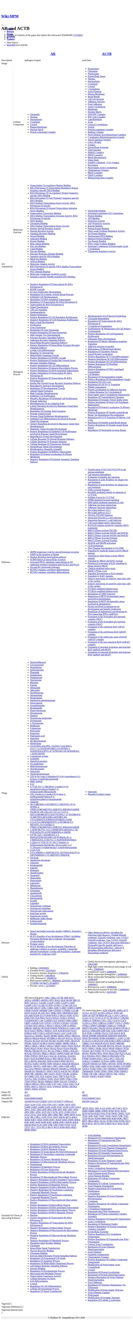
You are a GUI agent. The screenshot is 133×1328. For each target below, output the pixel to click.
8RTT (125, 1118)
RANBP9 (40, 1058)
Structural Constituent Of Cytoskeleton (105, 213)
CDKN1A (86, 1020)
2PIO (39, 1109)
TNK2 (69, 1079)
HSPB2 (95, 1038)
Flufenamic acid (37, 736)
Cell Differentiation (39, 1281)
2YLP (27, 1115)
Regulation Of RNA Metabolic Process (47, 1149)
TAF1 (55, 1076)
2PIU (65, 1109)
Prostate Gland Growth (40, 414)
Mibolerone (35, 885)
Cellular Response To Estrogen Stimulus (48, 441)
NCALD (126, 1046)
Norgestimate (36, 698)
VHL (115, 1074)
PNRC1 (58, 1051)
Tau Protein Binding (97, 241)
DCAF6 (41, 1013)
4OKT (62, 1122)
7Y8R (120, 1116)
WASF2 (93, 1076)
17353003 (77, 35)
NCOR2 (60, 1041)
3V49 (43, 1117)
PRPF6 (60, 1053)
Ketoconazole (36, 703)
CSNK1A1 (111, 1025)
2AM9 (27, 1107)
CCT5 (103, 1018)
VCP (77, 1084)
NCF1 (85, 1048)
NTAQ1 (85, 1051)
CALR (50, 1003)
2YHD (67, 1112)
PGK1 (40, 1048)
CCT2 (91, 1018)
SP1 (70, 1071)
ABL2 (53, 998)
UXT (54, 1084)
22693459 (75, 980)
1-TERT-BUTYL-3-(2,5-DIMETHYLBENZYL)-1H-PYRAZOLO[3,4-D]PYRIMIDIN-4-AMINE (54, 831)
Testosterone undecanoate (41, 911)
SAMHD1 (96, 1061)
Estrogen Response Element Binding (46, 254)
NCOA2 (77, 1038)
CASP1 (57, 1003)
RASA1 (48, 1058)
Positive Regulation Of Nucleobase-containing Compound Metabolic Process (51, 1196)
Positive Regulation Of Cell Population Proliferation (54, 317)
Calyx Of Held (94, 142)
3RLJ (32, 1117)
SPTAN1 (112, 1063)
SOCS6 (64, 1071)
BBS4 (101, 1015)
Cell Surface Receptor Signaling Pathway (49, 1266)
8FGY (50, 1127)
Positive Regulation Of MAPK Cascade (48, 358)
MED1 (68, 1036)
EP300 (48, 1015)
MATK (47, 1036)
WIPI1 (27, 1086)
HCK (35, 1025)
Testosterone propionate (41, 718)
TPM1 (104, 1071)
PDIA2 (114, 1051)
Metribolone (35, 743)
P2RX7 (98, 1051)
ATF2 (51, 1000)
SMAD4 (54, 1069)
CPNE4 (93, 1025)
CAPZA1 (123, 1015)
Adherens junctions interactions (102, 505)
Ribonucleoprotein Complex (101, 178)
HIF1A (66, 1025)
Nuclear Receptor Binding (42, 1251)
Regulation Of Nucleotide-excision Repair (107, 430)
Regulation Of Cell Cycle (99, 382)
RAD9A (72, 1056)
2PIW (75, 1109)
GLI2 (54, 1020)
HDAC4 (58, 1025)
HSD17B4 (87, 1038)
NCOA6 (44, 1041)
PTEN (76, 1053)
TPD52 (33, 1081)
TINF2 (99, 1069)
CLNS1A (86, 1023)
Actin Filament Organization (101, 1186)
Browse (10, 31)
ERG (108, 1031)
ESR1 (69, 1015)
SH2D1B (66, 1063)
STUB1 (65, 1074)
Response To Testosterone (42, 353)
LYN (74, 1033)
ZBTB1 (65, 1086)
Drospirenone (36, 713)
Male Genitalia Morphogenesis (44, 393)
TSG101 (63, 1081)
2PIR (54, 1109)
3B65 (50, 1115)
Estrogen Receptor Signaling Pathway (47, 337)
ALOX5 (101, 1013)
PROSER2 (115, 1056)
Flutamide (34, 672)
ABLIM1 (112, 1010)
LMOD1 (126, 1041)
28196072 (44, 983)
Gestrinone (35, 890)
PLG (84, 1056)
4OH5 (64, 1120)
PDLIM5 (122, 1051)
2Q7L (61, 1112)
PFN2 (105, 1053)
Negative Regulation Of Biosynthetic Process (50, 1228)
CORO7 (110, 1023)
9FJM (84, 1126)
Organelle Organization (98, 1254)
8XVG (97, 1123)
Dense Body (93, 160)
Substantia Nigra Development (102, 339)
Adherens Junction (96, 101)
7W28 (108, 1116)
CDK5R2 (124, 1018)
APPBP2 (36, 1000)
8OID (114, 1118)
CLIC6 (123, 1020)
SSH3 (103, 1066)
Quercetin (92, 791)
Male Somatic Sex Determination (45, 335)
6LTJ (125, 1108)
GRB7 (75, 1020)
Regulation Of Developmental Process (47, 1271)
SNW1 (50, 1071)
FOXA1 (56, 1018)
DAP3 (27, 1013)
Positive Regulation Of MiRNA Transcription (50, 452)
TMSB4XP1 (122, 1069)
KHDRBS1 (111, 1038)
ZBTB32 (73, 1086)
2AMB (41, 1107)
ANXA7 (109, 1013)
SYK (42, 1076)
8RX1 (96, 1121)
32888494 (98, 969)
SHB (44, 1066)
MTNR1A (86, 1046)
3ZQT (55, 1117)
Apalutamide (36, 893)
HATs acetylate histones (99, 490)
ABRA (120, 1010)
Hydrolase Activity (96, 221)
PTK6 (27, 1056)
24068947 (92, 984)
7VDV (101, 1116)
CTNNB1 (66, 1010)
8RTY (85, 1121)
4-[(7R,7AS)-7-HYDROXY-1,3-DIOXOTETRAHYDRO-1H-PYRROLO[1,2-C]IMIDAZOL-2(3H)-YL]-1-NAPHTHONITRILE (53, 837)
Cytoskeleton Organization (100, 326)
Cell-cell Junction (96, 99)
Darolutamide (36, 898)
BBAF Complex (95, 173)
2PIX (26, 1112)
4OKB (56, 1122)
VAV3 (71, 1084)
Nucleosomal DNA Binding (100, 236)
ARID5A (44, 1000)
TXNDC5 (72, 1081)
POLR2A (91, 1056)
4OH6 (71, 1120)
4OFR (46, 1120)
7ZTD (85, 1118)
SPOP (27, 1074)
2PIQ (49, 1109)
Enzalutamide (36, 865)
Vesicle (91, 127)
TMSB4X (112, 1069)
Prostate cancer (37, 944)
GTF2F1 (48, 1023)
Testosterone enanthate (40, 908)
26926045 (43, 968)
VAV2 (65, 1084)
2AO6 (47, 1107)
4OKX (75, 1122)
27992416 (63, 973)
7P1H (84, 1116)
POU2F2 (28, 1053)
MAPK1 (39, 1036)
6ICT (114, 1108)
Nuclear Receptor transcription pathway (48, 557)
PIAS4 (66, 1048)
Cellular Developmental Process (44, 1289)
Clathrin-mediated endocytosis (101, 568)
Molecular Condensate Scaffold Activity (48, 274)
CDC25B (28, 1008)
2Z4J (39, 1115)
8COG (91, 1118)
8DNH (98, 1118)
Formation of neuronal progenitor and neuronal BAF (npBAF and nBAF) (109, 648)
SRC (32, 1074)
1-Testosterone (36, 723)
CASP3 (64, 1003)
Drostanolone (36, 695)
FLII (84, 1033)
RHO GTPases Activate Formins (102, 538)
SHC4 (62, 1066)
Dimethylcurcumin (38, 761)
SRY (46, 1074)
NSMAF (119, 1048)
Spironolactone (37, 670)
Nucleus (33, 117)
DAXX (34, 1013)
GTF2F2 (56, 1023)
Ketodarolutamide (38, 923)
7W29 (114, 1116)
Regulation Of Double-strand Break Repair (107, 422)
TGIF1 (50, 1079)
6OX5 (97, 1113)
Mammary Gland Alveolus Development (48, 429)
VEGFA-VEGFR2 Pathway (100, 515)
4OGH (58, 1120)
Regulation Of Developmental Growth (47, 388)
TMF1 (63, 1079)
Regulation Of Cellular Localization (104, 1300)
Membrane (93, 109)
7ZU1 (32, 1127)
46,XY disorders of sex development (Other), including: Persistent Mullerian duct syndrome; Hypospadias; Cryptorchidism (55, 939)
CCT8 (109, 1018)
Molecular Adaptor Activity (42, 264)
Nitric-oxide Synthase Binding (101, 244)
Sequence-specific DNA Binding (45, 256)
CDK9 (63, 1008)
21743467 (50, 986)
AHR (65, 998)
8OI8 (108, 1118)
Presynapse (93, 165)
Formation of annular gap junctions (104, 477)
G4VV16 (52, 1101)
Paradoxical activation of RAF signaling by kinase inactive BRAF (107, 564)
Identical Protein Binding (99, 238)
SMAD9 (86, 1063)
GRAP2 (61, 1020)
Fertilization (35, 325)
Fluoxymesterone (38, 710)
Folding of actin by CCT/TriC (101, 497)
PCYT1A (106, 1051)
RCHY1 (68, 1058)
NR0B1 (58, 1043)
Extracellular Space (96, 76)
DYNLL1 (125, 1028)
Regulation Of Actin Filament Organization (107, 1148)
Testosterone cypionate (40, 906)
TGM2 (93, 1069)
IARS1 (72, 1028)
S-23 (32, 784)
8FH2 (73, 1127)
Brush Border (94, 96)
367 (26, 1092)
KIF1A (42, 1033)
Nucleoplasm (36, 119)
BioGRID (11, 45)
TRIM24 (49, 1081)
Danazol (34, 715)
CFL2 (109, 1020)
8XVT (103, 1123)
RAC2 (106, 1058)
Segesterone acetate (39, 916)
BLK (63, 1000)
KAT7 (74, 1031)
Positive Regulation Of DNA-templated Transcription (54, 370)
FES (32, 1018)
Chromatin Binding (39, 223)
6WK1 (115, 1113)
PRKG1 (45, 1053)
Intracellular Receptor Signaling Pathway (48, 342)
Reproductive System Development (46, 436)
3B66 (55, 1115)
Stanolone (34, 738)
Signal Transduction (39, 307)
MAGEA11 (29, 1036)
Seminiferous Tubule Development (46, 446)
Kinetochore (93, 69)
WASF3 (101, 1076)
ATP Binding (94, 218)
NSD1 (64, 1046)
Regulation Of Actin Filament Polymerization (108, 1171)
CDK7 (57, 1008)
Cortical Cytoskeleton (98, 124)
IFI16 (27, 1031)
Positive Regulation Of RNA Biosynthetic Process (52, 1210)
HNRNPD (112, 1036)
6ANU (109, 1108)
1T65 (49, 1104)
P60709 (85, 1101)
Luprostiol (35, 883)
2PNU (38, 1112)
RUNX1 (70, 1061)
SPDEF (75, 1071)
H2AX (117, 1033)
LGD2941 (34, 759)
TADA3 (48, 1076)
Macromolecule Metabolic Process (45, 1273)
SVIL (36, 1076)
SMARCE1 (41, 1071)
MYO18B (101, 1046)
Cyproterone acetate (39, 756)
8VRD (110, 1121)
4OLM (27, 1125)
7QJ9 (95, 1116)
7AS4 (127, 1113)
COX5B (34, 1010)
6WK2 (121, 1113)
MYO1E (111, 1046)
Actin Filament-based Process (101, 1173)
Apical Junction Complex (99, 140)
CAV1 (34, 1005)
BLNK (69, 1000)
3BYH (85, 1108)
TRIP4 (56, 1081)
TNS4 (27, 1081)
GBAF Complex (95, 175)
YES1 (49, 1086)
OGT (92, 1051)
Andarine (34, 802)
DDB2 (54, 1013)
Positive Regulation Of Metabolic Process (49, 1185)
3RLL (38, 1117)
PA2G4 (77, 1046)
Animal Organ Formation (41, 391)
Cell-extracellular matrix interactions (104, 523)
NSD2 (70, 1046)
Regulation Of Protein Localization (104, 1272)
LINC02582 (109, 1041)
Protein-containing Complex (43, 132)
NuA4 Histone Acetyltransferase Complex (107, 134)
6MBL (98, 1111)
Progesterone (36, 667)
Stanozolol (35, 771)
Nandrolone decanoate (40, 860)
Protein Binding (37, 241)
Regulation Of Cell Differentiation (45, 1286)
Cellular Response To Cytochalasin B (105, 392)
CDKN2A (96, 1020)
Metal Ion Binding (38, 259)
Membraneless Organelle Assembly (46, 449)
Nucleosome (93, 74)
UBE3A (35, 1084)
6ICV (119, 1108)
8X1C (90, 1123)
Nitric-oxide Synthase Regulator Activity (106, 231)
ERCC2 (55, 1015)
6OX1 (117, 1111)
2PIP (44, 1109)
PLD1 (122, 1053)
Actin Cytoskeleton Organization (103, 1168)
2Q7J (49, 1112)
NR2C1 (73, 1043)
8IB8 (103, 1118)
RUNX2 (28, 1063)
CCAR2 (41, 1005)
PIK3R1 (73, 1048)
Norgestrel (35, 875)
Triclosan (34, 857)
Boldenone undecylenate (41, 918)
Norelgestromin (37, 769)
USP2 (48, 1084)
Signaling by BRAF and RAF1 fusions (105, 561)
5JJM (44, 1125)
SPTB (119, 1063)
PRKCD (105, 1056)
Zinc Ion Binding (38, 246)
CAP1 (116, 1015)
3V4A (49, 1117)
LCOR (69, 1033)
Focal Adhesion (95, 104)
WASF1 (85, 1076)
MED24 (36, 1038)
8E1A (44, 1127)
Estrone (33, 685)
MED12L (76, 1036)
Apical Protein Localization (100, 354)
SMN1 (105, 1063)
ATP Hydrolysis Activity (99, 223)
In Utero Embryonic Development (45, 292)
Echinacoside (36, 921)
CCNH (64, 1005)
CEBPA (70, 1008)
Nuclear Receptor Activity (42, 231)
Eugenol (34, 868)
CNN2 (94, 1023)
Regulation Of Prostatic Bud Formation (48, 411)
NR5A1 (50, 1046)
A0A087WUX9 (31, 1101)
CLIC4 (116, 1020)
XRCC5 (34, 1086)
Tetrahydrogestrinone (39, 774)
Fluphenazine (36, 677)
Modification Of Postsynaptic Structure (105, 1290)
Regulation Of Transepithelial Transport (106, 397)
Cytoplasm (35, 122)
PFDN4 (93, 1053)
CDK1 (44, 1008)
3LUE (102, 1108)
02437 (27, 1095)
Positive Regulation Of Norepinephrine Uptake (109, 379)
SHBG (113, 1061)
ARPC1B (86, 1015)
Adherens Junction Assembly (101, 346)
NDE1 (67, 1041)
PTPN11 (34, 1056)
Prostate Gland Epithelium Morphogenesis (49, 416)
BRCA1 (76, 1000)
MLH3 (43, 1038)
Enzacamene (36, 880)
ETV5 (76, 1015)
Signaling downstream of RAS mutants (105, 573)
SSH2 (98, 1066)
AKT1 (71, 998)
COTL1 (118, 1023)
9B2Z (109, 1123)
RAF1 (27, 1058)
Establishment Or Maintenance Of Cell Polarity (109, 329)
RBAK (60, 1058)
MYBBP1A (52, 1038)
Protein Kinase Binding (98, 228)
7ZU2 (38, 1127)
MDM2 (54, 1036)
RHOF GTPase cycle (97, 571)
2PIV (70, 1109)
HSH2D (54, 1028)
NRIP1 (57, 1046)
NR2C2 (27, 1046)
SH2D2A (75, 1063)
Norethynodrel (36, 873)
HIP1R (85, 1036)
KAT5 (68, 1031)
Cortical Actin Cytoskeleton (100, 1244)
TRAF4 (40, 1081)
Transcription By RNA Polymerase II (47, 304)
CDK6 (50, 1008)
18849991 (56, 980)
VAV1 (60, 1084)
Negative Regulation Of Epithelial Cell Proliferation (53, 398)
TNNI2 (97, 1071)
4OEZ (39, 1120)
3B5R (44, 1115)
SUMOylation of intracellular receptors (48, 559)
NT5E (126, 1048)
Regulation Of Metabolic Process (45, 1167)
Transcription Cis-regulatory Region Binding (50, 185)
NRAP (112, 1048)
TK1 (105, 1069)
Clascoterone (36, 895)
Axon (90, 122)
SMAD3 (46, 1069)
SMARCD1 (29, 1071)
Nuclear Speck (36, 129)
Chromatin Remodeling (98, 318)
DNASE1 (93, 1028)
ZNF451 (42, 1089)
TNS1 (75, 1079)
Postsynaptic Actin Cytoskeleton (102, 167)
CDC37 (36, 1008)
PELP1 (33, 1048)
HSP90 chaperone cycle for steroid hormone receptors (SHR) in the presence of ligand (54, 553)
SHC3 (56, 1066)
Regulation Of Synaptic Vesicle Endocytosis (108, 400)
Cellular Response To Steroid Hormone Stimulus (52, 439)
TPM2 (110, 1071)
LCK (63, 1033)
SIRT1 (73, 1066)
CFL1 (104, 1020)
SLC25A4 (29, 1069)
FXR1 (89, 1033)
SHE (67, 1066)
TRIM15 (124, 1071)
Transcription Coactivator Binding (45, 213)
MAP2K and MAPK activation (102, 543)
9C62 (120, 1123)
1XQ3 (67, 1104)
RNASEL (42, 1061)
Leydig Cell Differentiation (42, 350)
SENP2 (43, 1063)
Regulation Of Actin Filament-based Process (108, 1150)
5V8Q (61, 1125)
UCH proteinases (95, 545)
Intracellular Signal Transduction (45, 1248)
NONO (51, 1043)
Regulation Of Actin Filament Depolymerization (101, 1248)
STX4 (109, 1066)
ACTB (107, 54)
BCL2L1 (109, 1015)
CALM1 (42, 1003)
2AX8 (65, 1107)
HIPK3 (73, 1025)
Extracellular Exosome (98, 147)
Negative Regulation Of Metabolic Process (49, 1240)
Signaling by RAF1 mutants (100, 576)
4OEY (33, 1120)
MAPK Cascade (37, 289)
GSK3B (34, 1023)
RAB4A (93, 1058)
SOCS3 (56, 1071)
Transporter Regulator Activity (102, 251)
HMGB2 (37, 1028)
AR (53, 54)
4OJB (43, 1122)
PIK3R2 (28, 1051)
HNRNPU (122, 1036)
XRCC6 (42, 1086)
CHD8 (27, 1010)
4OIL (26, 1122)
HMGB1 (28, 1028)
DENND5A (67, 1013)
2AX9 (71, 1107)
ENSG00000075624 (91, 1098)
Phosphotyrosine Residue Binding (45, 1243)
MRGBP (120, 1043)
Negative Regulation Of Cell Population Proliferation (54, 320)
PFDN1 (85, 1053)
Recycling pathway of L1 (99, 510)
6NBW (105, 1111)
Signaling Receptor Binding (42, 233)
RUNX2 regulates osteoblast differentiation (49, 570)
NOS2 (105, 1048)
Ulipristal (34, 863)
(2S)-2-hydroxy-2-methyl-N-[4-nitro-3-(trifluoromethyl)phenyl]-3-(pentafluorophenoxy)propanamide (48, 796)
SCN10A (105, 1061)
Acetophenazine (37, 705)
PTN (122, 1056)
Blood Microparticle (97, 157)
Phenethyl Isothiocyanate (99, 794)
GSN (41, 1023)
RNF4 (57, 1061)
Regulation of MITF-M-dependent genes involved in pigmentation (106, 597)
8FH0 (62, 1127)
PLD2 (128, 1053)
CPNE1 (126, 1023)
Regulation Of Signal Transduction (46, 1291)
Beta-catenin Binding (39, 244)
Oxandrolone (36, 675)
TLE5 (56, 1079)
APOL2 (27, 1000)
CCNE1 (57, 1005)
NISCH (35, 1043)
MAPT (113, 1043)
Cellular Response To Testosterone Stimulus (50, 444)
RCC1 (112, 1058)
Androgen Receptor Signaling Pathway (47, 340)
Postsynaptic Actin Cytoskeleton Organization (108, 394)
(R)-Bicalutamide (38, 741)
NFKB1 (28, 1043)
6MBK (91, 1111)
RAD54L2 (63, 1056)
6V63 (108, 1113)
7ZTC (126, 1116)
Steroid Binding (37, 236)
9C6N (126, 1123)
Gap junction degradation (99, 474)
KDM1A (28, 1033)
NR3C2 (42, 1046)
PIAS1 (47, 1048)
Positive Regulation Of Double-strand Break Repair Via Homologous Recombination (108, 413)
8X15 (127, 1121)
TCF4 (72, 1076)
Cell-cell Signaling (38, 309)
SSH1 (92, 1066)
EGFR (36, 1015)
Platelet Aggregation (97, 387)
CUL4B (75, 1010)
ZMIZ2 (35, 1089)
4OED (27, 1120)
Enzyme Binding (37, 251)
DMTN (85, 1028)
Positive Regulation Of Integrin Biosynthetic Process (54, 368)
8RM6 (27, 1130)
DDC (59, 1013)
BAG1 (58, 1000)
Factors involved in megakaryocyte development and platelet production (104, 607)
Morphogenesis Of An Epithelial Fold (47, 403)
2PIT (59, 1109)
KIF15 (36, 1033)
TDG (35, 1079)
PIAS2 (53, 1048)
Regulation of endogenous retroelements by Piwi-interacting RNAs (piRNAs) (107, 612)
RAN (32, 1058)
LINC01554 (97, 1041)
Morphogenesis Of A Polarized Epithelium (107, 316)
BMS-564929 (36, 781)
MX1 (94, 1046)
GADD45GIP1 (31, 1020)
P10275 (60, 1101)
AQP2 (116, 1013)
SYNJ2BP (125, 1066)
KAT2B (61, 1031)
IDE (78, 1028)
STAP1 (51, 1074)
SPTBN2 (127, 1063)
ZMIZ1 (27, 1089)
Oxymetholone (36, 764)
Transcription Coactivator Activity (45, 1276)
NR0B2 (66, 1043)
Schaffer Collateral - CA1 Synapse (103, 162)
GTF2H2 (73, 1023)
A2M (105, 1010)
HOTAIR (45, 1028)
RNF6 (63, 1061)
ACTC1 (85, 1013)
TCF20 (66, 1076)
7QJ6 (90, 1116)
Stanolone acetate (38, 913)
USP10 (42, 1084)
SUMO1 (74, 1074)
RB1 (55, 1058)
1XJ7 (54, 1104)
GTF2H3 (28, 1025)
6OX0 (111, 1111)
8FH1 (67, 1127)
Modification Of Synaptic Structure (104, 1297)
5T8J (55, 1125)
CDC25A (72, 1005)
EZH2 (27, 1018)
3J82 (97, 1108)
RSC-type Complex (97, 117)
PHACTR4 (114, 1053)
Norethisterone (36, 693)
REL (74, 1058)
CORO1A (102, 1023)
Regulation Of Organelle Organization (105, 1153)
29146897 (53, 983)
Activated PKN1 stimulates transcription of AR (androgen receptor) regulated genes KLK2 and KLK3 (54, 563)
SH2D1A (57, 1063)
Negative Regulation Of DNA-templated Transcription (54, 1179)
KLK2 (57, 1033)
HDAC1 (42, 1025)
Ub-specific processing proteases (45, 567)
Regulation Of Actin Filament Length (105, 1160)
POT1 (98, 1056)
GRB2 (68, 1020)
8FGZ (56, 1127)
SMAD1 (38, 1069)
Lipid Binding (36, 249)
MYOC (118, 1046)
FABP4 (119, 1031)
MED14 (28, 1038)
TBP (61, 1076)
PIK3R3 (36, 1051)
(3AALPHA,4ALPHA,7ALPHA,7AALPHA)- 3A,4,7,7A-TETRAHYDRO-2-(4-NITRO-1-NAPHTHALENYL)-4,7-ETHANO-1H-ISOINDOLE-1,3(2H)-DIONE (55, 750)
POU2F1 (74, 1051)
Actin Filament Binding (98, 1176)
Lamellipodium (95, 119)
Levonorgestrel (37, 665)
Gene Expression (37, 327)
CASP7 (71, 1003)
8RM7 (34, 1130)
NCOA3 (28, 1041)
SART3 (35, 1063)
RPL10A (120, 1058)
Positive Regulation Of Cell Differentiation (49, 365)
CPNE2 (85, 1025)
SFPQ (49, 1063)
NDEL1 (91, 1048)
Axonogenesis (94, 331)
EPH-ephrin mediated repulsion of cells (106, 502)
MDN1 (61, 1036)
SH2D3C (28, 1066)
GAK (41, 1020)
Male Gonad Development (42, 322)
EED (76, 1013)
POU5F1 (37, 1053)
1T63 (44, 1104)
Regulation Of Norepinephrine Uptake (105, 377)
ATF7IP (94, 1015)
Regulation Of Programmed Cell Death (48, 1258)
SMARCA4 (75, 1069)
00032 (85, 1095)
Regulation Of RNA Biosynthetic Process (49, 1146)
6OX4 (91, 1113)
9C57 (114, 1123)
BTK (26, 1003)
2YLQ (33, 1115)
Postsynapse (93, 1295)
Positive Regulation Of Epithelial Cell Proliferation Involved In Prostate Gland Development (53, 432)
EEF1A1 (86, 1031)
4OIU (32, 1122)
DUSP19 (117, 1028)
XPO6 (108, 1076)
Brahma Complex (96, 132)
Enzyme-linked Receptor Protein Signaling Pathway (53, 1256)
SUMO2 (117, 1066)
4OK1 (49, 1122)
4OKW (68, 1122)
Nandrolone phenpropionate (42, 700)
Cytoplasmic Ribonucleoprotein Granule (106, 137)
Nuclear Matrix (95, 112)
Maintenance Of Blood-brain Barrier (104, 349)
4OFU (52, 1120)
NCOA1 (69, 1038)
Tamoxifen (35, 690)
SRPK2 (85, 1066)
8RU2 (90, 1121)
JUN (55, 1031)
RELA (27, 1061)
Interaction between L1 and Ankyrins (104, 518)
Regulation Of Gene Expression (44, 330)
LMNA (118, 1041)
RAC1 (100, 1058)
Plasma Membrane (38, 127)
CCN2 (85, 1018)
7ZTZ (27, 1127)
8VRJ (115, 1121)
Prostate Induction (38, 401)
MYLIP (61, 1038)
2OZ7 (33, 1109)
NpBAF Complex (96, 152)
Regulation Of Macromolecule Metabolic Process (52, 1162)
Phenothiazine (36, 888)
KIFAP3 (50, 1033)
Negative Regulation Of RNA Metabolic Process (52, 1187)
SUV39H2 (29, 1076)
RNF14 (50, 1061)
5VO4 (67, 1125)
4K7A (68, 1117)
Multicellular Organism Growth (44, 355)
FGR (37, 1018)
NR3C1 (35, 1046)
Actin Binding (94, 1135)
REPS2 (34, 1061)
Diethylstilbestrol (38, 662)
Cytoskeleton (94, 89)
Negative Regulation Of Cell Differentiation (108, 359)
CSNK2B (121, 1025)
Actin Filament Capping (99, 1292)
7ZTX (73, 1125)
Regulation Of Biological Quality (103, 1224)
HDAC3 (50, 1025)
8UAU (103, 1121)
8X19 (84, 1123)
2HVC (27, 1109)
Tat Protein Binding (97, 233)
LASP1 (119, 1038)
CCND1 (49, 1005)
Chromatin (35, 114)
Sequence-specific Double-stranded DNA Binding (52, 277)
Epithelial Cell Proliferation (42, 396)
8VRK (122, 1121)
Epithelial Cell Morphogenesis (44, 297)
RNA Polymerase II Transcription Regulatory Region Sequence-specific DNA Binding (54, 189)
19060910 (51, 978)
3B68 (66, 1115)
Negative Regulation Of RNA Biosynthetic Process (53, 1182)
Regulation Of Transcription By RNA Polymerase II (53, 302)
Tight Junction (94, 150)
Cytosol (33, 124)
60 (83, 1092)
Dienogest (34, 870)
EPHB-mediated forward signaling (103, 500)
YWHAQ (57, 1086)
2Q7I (44, 1112)
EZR (113, 1031)
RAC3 (47, 1056)
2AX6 (53, 1107)
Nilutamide (35, 687)
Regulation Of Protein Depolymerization (106, 1275)
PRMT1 (53, 1053)
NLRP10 (44, 1043)
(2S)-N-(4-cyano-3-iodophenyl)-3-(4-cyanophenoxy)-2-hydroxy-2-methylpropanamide (55, 777)
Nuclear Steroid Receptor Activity (45, 228)
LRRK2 (85, 1043)
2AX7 (59, 1107)
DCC (47, 1013)
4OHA (77, 1120)
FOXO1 (71, 1018)
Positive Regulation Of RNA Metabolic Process (51, 1212)
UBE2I (27, 1084)
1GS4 (32, 1104)
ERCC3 (63, 1015)
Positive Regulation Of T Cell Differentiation (108, 356)
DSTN (109, 1028)
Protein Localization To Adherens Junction (107, 389)
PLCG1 (43, 1051)
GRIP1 (27, 1023)
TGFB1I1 (42, 1079)
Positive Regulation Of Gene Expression (48, 332)
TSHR (85, 1074)
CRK (50, 1010)
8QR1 (120, 1118)
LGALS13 (87, 1041)
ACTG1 (93, 1013)
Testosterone (36, 680)
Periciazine (35, 731)
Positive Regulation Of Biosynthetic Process (50, 1205)
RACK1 (53, 1056)
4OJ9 (37, 1122)
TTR (90, 1074)
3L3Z (27, 1117)
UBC (95, 1074)
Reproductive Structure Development (47, 386)
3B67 (60, 1115)
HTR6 (102, 1038)
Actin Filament (94, 91)
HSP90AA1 (63, 1028)
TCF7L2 (28, 1079)
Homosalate (35, 878)
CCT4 (97, 1018)
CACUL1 (34, 1003)
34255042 (50, 970)
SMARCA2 (64, 1069)
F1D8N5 (43, 1101)
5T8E (50, 1125)
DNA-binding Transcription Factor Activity (49, 226)
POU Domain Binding (40, 271)
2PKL (32, 1112)
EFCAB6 (28, 1015)
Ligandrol (34, 903)
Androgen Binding (38, 238)
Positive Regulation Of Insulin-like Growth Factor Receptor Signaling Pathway (53, 361)
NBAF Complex (95, 155)
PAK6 (27, 1048)
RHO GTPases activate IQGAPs (102, 530)
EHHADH (95, 1031)
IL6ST (33, 1031)
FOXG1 (63, 1018)
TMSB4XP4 (87, 1071)
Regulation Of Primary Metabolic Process (49, 1159)
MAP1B (98, 1043)
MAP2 (106, 1043)
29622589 (92, 964)
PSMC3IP (68, 1053)
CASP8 (27, 1005)
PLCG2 (51, 1051)
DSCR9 (102, 1028)
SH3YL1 (37, 1066)
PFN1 (99, 1053)
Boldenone (35, 726)
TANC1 (85, 1069)
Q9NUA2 (68, 1101)
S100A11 (86, 1061)
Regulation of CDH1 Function (101, 594)
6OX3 (85, 1113)
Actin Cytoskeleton (96, 107)
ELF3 (42, 1015)
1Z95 (73, 1104)
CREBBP (43, 1010)
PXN (41, 1056)
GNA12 (104, 1033)
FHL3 (126, 1031)
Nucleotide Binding (97, 211)
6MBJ (85, 1111)
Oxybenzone (36, 720)
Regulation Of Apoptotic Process (103, 351)
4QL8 (33, 1125)
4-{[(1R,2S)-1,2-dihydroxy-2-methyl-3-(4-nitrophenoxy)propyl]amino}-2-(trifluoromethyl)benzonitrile (49, 789)
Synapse (91, 145)
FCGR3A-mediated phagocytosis (103, 589)
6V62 (102, 1113)
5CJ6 (39, 1125)
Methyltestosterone (38, 766)
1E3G (27, 1104)
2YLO (74, 1112)
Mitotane (34, 682)
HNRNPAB (102, 1036)
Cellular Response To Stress (42, 1278)
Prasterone (35, 733)
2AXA (78, 1107)
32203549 (111, 992)
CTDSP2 (57, 1010)
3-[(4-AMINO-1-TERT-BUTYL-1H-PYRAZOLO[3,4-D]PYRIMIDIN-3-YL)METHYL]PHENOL (55, 853)
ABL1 (47, 998)
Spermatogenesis (37, 312)
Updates (11, 39)
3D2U (91, 1108)
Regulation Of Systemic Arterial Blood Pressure (52, 294)
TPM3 (116, 1071)
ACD (125, 1010)
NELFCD (75, 1041)
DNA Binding (36, 221)
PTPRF (85, 1058)
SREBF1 (39, 1074)
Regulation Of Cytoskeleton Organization (107, 1138)
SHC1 (49, 1066)
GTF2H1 (65, 1023)
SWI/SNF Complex (97, 114)
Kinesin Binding (95, 226)
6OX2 (123, 1111)
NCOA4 (36, 1041)
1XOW (61, 1104)
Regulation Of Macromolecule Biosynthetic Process (53, 1177)
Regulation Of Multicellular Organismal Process (52, 1263)
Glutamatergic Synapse (98, 170)
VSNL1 (121, 1074)
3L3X (78, 1115)
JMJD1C (48, 1031)
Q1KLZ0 (94, 1101)
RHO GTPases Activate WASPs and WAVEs (108, 533)
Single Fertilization (38, 315)
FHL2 (42, 1018)
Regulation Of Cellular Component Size (106, 1183)
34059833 (49, 975)
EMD (103, 1031)
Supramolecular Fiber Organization (104, 1211)
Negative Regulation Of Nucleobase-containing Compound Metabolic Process (51, 1191)
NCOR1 (52, 1041)
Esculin (33, 901)
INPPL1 (40, 1031)
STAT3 (58, 1074)
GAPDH (48, 1020)
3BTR (72, 1115)
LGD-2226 (35, 850)
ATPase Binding (37, 261)
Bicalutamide (36, 708)
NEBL (99, 1048)
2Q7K (55, 1112)
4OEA (74, 1117)
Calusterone (35, 728)
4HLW (62, 1117)
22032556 (66, 980)
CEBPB (77, 1008)
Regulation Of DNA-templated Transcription (50, 299)
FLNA (49, 1018)
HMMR (92, 1036)
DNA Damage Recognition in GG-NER (106, 548)
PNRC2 (66, 1051)
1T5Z (38, 1104)
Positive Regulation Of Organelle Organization (109, 1219)
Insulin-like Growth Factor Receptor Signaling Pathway (55, 383)
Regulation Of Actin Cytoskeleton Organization (109, 1145)
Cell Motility (94, 374)
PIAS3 (60, 1048)
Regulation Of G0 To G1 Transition (104, 384)
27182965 (34, 983)
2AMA (34, 1107)
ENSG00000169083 (33, 1098)
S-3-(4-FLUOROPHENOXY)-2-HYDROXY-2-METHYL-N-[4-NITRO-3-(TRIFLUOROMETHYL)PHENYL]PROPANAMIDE (54, 824)
